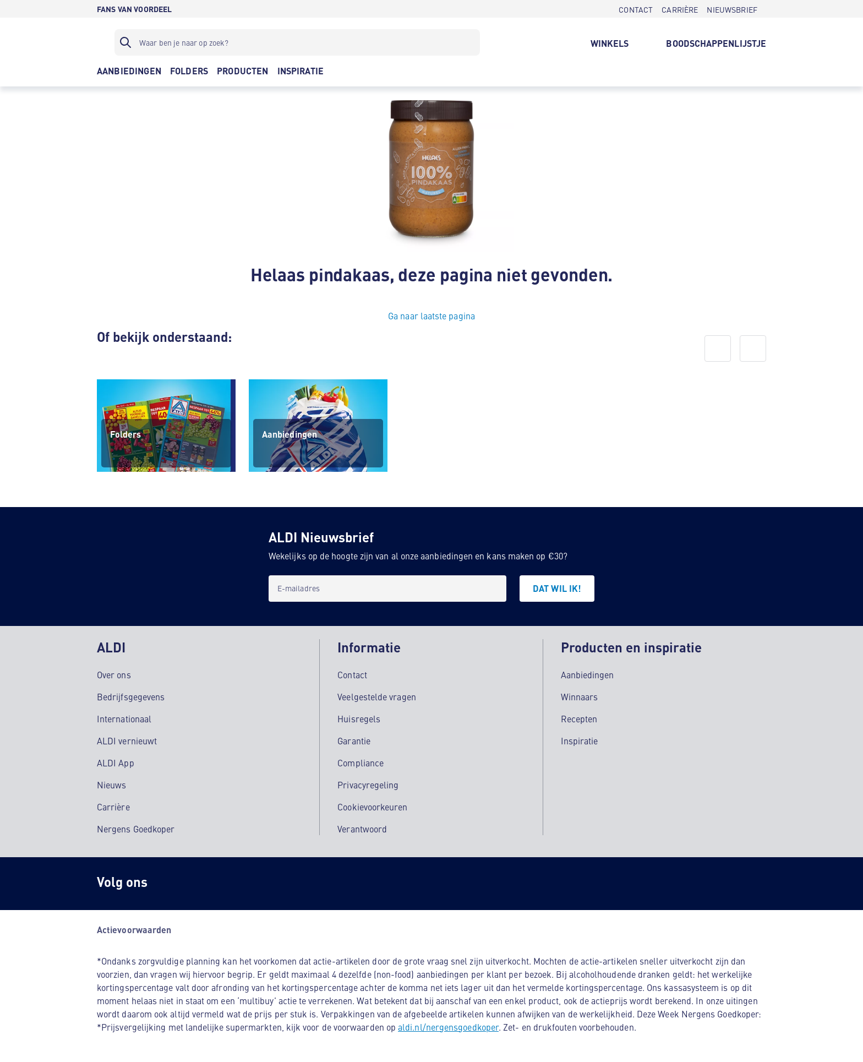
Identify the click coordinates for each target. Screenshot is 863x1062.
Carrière (113, 804)
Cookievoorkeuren (372, 804)
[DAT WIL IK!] (557, 588)
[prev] (717, 348)
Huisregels (358, 716)
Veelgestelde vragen (376, 694)
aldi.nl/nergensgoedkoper (448, 1025)
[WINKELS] (610, 42)
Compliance (360, 760)
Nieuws (111, 782)
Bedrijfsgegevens (131, 694)
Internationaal (124, 716)
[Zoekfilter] (297, 42)
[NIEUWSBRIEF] (732, 9)
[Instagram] (174, 881)
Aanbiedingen (587, 672)
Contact (352, 672)
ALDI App (115, 760)
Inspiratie (579, 738)
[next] (753, 348)
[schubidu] (218, 881)
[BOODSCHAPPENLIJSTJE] (716, 42)
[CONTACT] (636, 9)
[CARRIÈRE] (680, 9)
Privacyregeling (367, 782)
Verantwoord (362, 826)
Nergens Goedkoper (135, 826)
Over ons (114, 672)
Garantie (353, 738)
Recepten (579, 716)
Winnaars (579, 694)
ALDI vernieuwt (127, 738)
